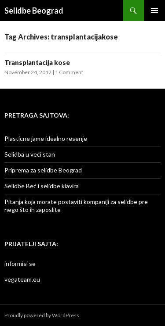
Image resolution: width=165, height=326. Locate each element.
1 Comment (69, 72)
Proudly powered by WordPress (41, 315)
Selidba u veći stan (29, 154)
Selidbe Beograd (33, 10)
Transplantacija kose (37, 62)
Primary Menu (154, 10)
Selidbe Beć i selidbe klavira (41, 186)
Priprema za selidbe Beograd (43, 170)
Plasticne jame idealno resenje (45, 138)
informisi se (20, 263)
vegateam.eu (22, 279)
